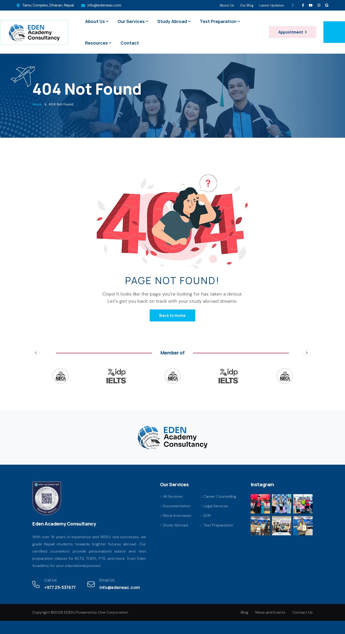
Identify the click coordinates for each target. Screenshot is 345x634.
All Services (173, 496)
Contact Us (303, 612)
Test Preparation (218, 21)
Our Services (131, 21)
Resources (96, 43)
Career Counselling (219, 496)
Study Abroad (172, 21)
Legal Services (215, 506)
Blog (244, 612)
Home (37, 104)
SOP (207, 515)
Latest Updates (271, 5)
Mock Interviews (177, 515)
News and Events (270, 612)
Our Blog (246, 5)
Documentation (176, 506)
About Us (226, 5)
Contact (130, 43)
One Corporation (113, 612)
